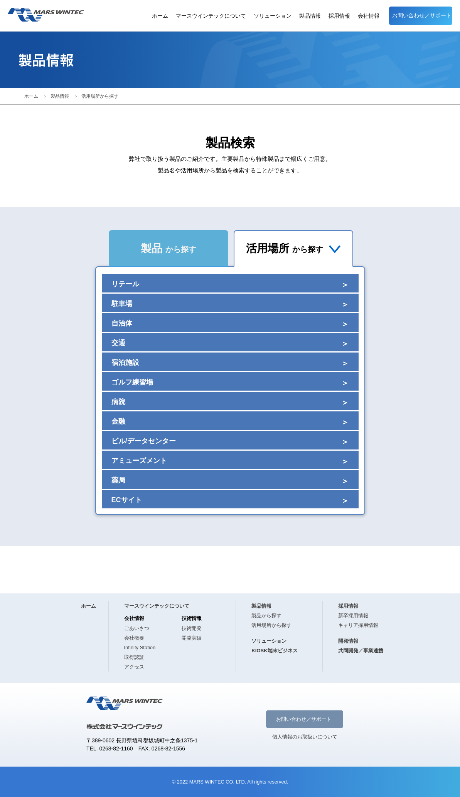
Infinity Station (140, 647)
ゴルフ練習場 (132, 382)
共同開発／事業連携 (360, 650)
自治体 (121, 323)
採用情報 (339, 16)
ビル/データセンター (143, 441)
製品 (168, 248)
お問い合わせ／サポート (422, 15)
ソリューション (273, 16)
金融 (118, 421)
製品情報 (310, 16)
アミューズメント (139, 460)
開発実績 (192, 638)
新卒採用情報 (353, 615)
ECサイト (126, 500)
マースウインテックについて (211, 16)
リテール (125, 284)
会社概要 (134, 638)
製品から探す (266, 615)
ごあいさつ (136, 628)
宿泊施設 (125, 362)
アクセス (134, 667)
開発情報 (348, 641)
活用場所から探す (99, 96)
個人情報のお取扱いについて (304, 736)
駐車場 (121, 303)
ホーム (160, 16)
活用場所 (293, 248)
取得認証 (134, 657)
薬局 (118, 480)
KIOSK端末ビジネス (274, 650)
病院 (118, 402)
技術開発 (192, 628)
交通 (118, 343)
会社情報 (368, 16)
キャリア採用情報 (358, 625)
